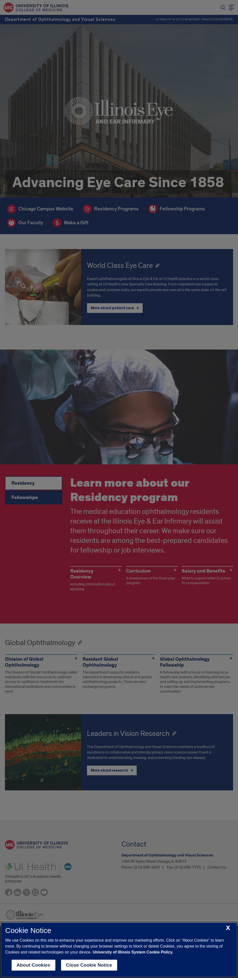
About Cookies (33, 965)
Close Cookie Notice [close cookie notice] (89, 965)
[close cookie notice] (228, 928)
